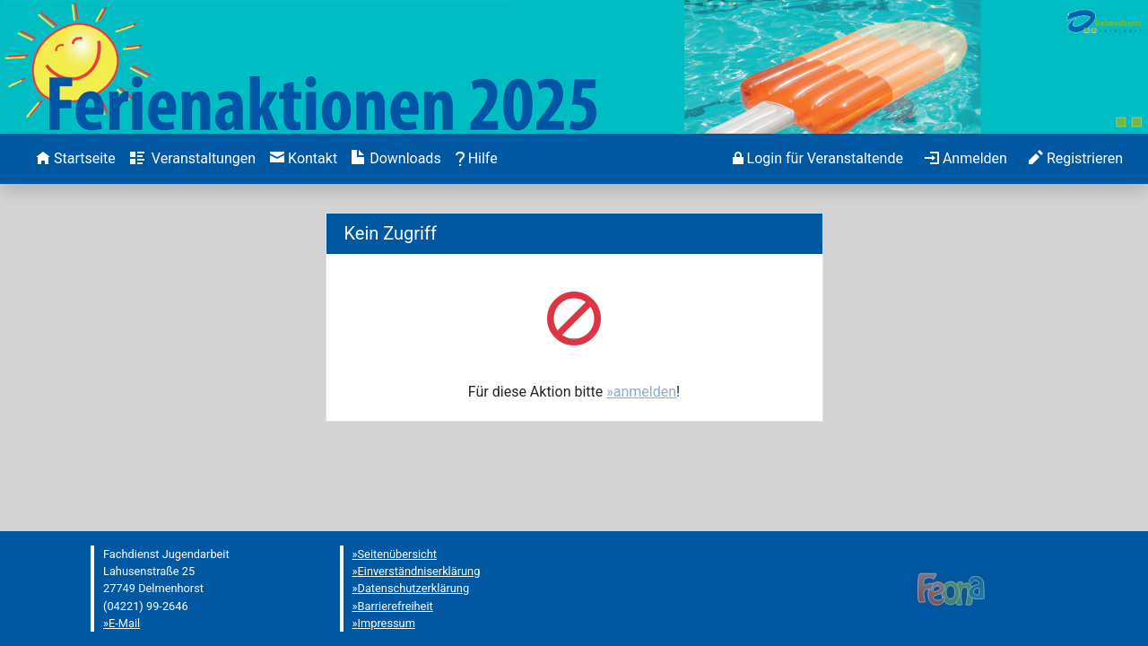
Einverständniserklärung (419, 571)
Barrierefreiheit (395, 606)
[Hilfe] (476, 159)
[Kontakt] (303, 159)
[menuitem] (76, 159)
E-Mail (124, 623)
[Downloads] (396, 159)
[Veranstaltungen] (193, 159)
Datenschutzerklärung (414, 588)
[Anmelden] (818, 159)
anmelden (644, 391)
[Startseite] (76, 159)
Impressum (386, 623)
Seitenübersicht (398, 554)
